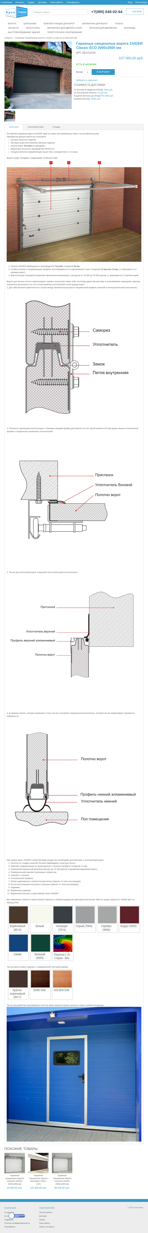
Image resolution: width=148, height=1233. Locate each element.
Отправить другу (103, 80)
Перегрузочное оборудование (64, 32)
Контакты (19, 2)
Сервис (31, 2)
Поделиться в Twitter (115, 80)
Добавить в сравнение (86, 80)
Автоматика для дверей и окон (64, 28)
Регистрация (141, 2)
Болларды (129, 28)
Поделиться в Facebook (109, 80)
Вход (130, 2)
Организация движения (103, 28)
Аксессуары (33, 28)
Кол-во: (79, 72)
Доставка (42, 2)
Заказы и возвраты (46, 1227)
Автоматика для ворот (95, 23)
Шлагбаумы (29, 23)
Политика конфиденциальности (17, 1223)
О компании (6, 2)
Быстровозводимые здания (24, 32)
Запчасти (13, 28)
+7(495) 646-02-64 (106, 12)
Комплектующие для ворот (59, 23)
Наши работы (56, 2)
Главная (8, 38)
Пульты (119, 23)
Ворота (12, 23)
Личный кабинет (45, 1212)
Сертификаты (72, 2)
